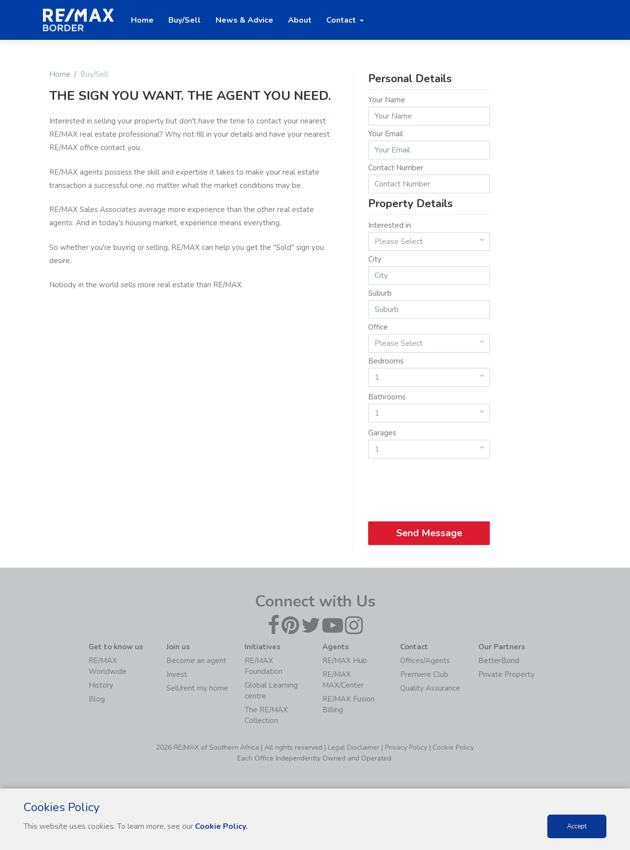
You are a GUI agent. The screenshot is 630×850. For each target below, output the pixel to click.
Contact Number (395, 168)
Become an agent (196, 661)
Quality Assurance (430, 688)
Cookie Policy (453, 747)
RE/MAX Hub (344, 661)
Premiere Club (424, 674)
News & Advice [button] (244, 20)
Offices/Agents (425, 661)
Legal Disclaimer (353, 747)
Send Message (429, 533)
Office (378, 327)
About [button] (300, 20)
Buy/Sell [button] (184, 20)
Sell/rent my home (197, 688)
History (101, 685)
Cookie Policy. (221, 826)
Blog (97, 699)
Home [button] (142, 20)
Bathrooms (387, 397)
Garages (382, 433)
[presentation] (429, 486)
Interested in (389, 225)
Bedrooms (386, 361)
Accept (577, 826)
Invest (176, 674)
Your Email (385, 134)
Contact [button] (342, 20)
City (374, 259)
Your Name (386, 100)
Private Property (506, 674)
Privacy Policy (406, 747)
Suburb (380, 293)
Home (59, 74)
